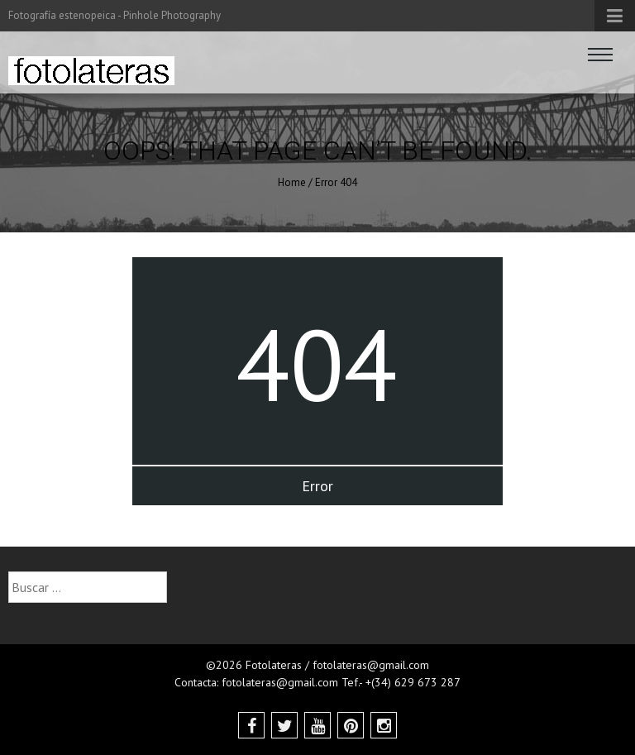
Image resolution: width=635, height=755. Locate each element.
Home (292, 182)
